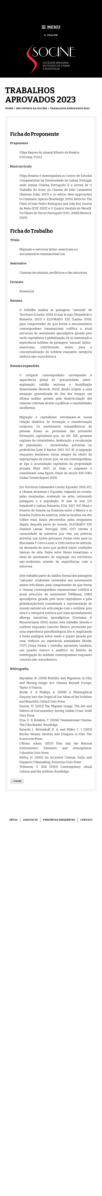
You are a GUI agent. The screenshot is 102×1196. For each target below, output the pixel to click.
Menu (51, 27)
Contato (86, 819)
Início (13, 819)
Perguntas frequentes (59, 819)
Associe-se (30, 819)
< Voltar (17, 781)
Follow (51, 35)
